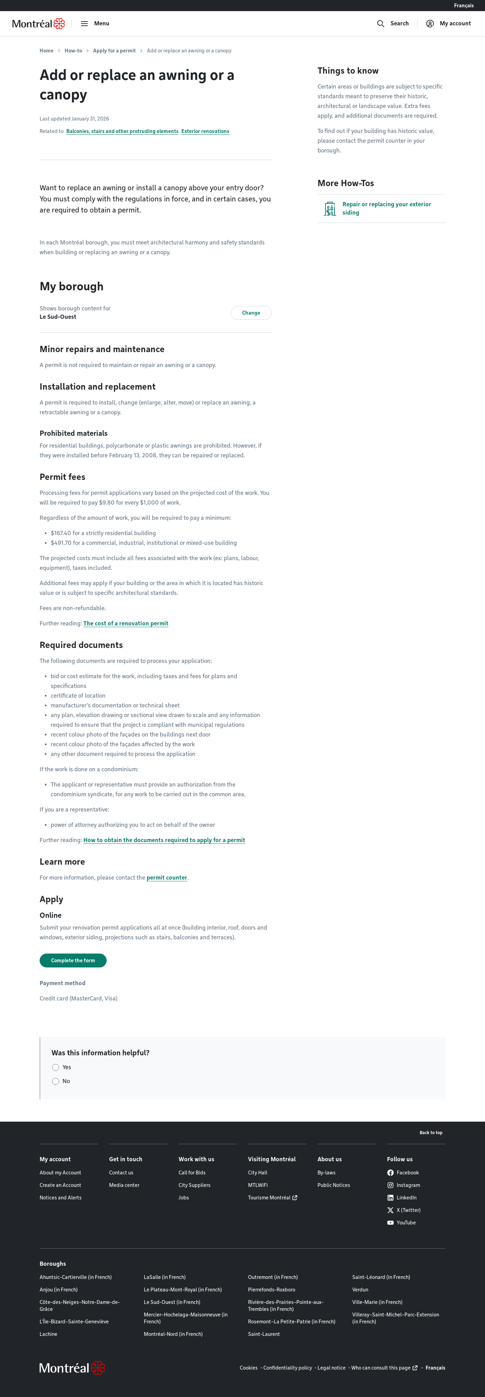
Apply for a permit (114, 50)
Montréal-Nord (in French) (173, 1334)
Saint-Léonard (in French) (381, 1277)
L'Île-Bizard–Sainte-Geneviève (74, 1321)
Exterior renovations (205, 131)
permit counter (167, 877)
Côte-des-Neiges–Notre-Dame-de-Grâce (80, 1305)
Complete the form (73, 960)
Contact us (121, 1172)
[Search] (393, 24)
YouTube (401, 1222)
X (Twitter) (404, 1210)
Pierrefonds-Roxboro (271, 1289)
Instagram (403, 1185)
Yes (67, 1067)
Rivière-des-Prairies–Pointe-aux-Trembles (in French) (285, 1305)
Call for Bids (192, 1172)
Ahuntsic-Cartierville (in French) (76, 1277)
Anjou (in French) (59, 1289)
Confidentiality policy (287, 1368)
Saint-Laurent (264, 1334)
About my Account (60, 1172)
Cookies (249, 1368)
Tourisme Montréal (269, 1197)
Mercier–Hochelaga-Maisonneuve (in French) (186, 1318)
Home (47, 50)
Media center (124, 1185)
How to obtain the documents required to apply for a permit (164, 840)
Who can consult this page (381, 1368)
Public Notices (334, 1185)
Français (464, 5)
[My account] (448, 24)
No (66, 1081)
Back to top (431, 1132)
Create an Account (60, 1185)
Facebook (403, 1172)
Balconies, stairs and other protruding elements (122, 131)
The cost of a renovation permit (125, 623)
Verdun (360, 1289)
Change (251, 313)
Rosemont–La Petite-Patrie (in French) (292, 1321)
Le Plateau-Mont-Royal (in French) (183, 1289)
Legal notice (332, 1368)
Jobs (184, 1197)
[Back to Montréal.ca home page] (38, 24)
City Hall (257, 1172)
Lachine (48, 1334)
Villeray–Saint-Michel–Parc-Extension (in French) (395, 1318)
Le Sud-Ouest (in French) (172, 1302)
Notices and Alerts (61, 1197)
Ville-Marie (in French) (377, 1302)
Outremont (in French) (273, 1277)
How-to (73, 50)
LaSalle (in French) (165, 1277)
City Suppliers (195, 1185)
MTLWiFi (258, 1185)
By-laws (327, 1172)
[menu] (94, 24)
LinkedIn (402, 1197)
